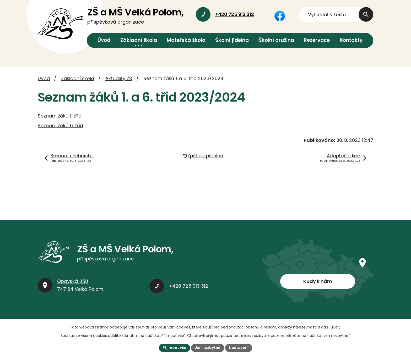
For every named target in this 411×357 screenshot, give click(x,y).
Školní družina (276, 40)
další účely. (331, 327)
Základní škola (138, 40)
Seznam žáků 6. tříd (60, 125)
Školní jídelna (232, 40)
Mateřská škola (186, 40)
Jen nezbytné (207, 347)
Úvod (104, 40)
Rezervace (317, 40)
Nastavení (238, 347)
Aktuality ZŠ (118, 78)
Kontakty (351, 40)
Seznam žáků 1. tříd (60, 116)
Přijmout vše (174, 347)
